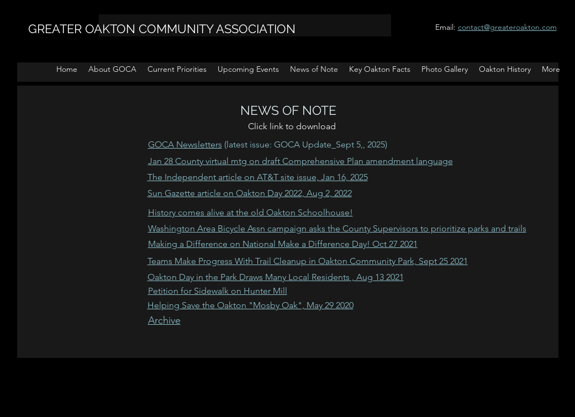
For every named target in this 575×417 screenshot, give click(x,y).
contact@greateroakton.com (507, 27)
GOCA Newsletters (185, 144)
